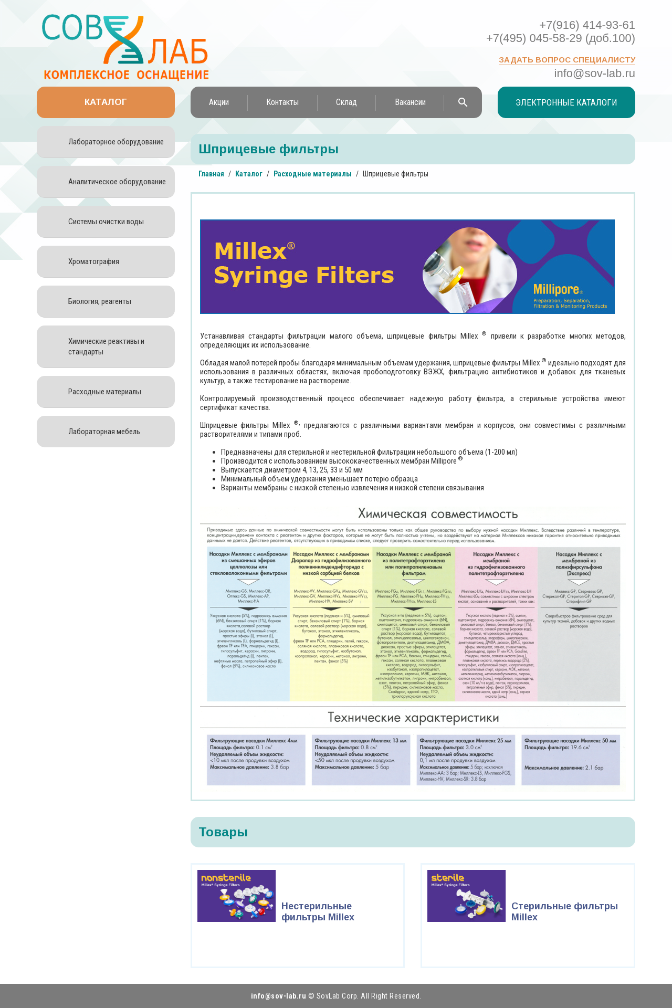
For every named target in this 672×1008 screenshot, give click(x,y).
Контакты (282, 102)
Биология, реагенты (99, 301)
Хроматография (93, 261)
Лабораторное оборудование (116, 141)
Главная (211, 174)
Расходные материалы (104, 391)
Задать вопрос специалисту (567, 59)
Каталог (106, 102)
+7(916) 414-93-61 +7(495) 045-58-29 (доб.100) (560, 31)
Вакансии (410, 102)
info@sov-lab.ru (594, 73)
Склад (346, 102)
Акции (219, 102)
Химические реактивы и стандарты (106, 346)
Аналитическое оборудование (117, 181)
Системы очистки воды (106, 221)
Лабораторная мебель (104, 431)
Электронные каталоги (566, 102)
